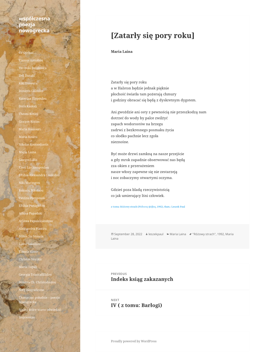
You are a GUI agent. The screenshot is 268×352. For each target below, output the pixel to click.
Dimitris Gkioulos (31, 91)
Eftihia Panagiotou (32, 206)
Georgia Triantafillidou (35, 274)
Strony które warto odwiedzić (40, 310)
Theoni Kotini (28, 114)
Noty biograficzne (31, 290)
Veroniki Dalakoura (33, 68)
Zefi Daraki (27, 76)
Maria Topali (28, 267)
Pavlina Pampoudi (32, 198)
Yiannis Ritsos (28, 252)
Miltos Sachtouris (31, 236)
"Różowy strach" (204, 234)
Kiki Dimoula (28, 83)
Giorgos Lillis (28, 160)
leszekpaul (156, 234)
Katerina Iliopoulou (33, 98)
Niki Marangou (29, 183)
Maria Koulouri (30, 129)
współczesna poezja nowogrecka (34, 24)
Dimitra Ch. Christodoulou (37, 282)
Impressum (27, 317)
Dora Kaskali (28, 106)
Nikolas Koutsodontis (33, 144)
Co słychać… (27, 53)
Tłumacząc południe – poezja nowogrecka (39, 299)
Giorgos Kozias (29, 121)
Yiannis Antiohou (31, 60)
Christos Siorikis (30, 259)
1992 (220, 234)
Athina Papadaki (30, 213)
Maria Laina (27, 152)
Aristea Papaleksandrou (36, 221)
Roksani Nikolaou (31, 190)
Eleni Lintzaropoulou (34, 167)
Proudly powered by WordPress (134, 341)
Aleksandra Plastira (33, 229)
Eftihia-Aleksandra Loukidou (39, 175)
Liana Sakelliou (30, 244)
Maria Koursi (28, 137)
